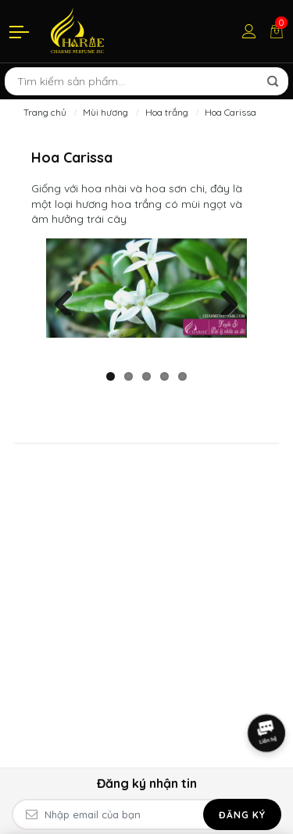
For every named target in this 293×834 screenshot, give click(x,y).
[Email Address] (146, 814)
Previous (69, 299)
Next (223, 299)
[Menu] (20, 31)
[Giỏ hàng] (277, 31)
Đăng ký (242, 815)
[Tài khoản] (249, 31)
